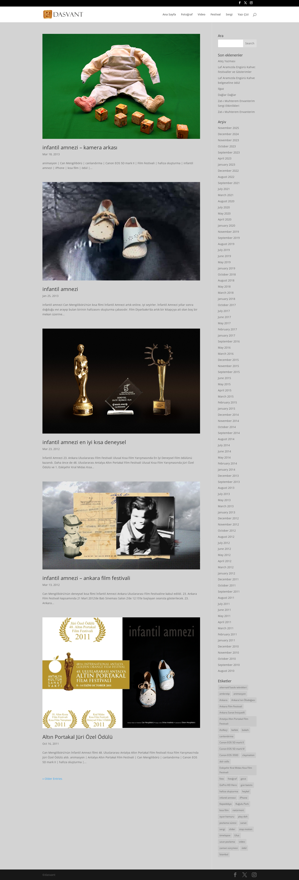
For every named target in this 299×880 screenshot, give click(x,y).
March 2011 (226, 628)
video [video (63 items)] (242, 841)
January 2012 (226, 573)
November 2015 (228, 366)
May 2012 (224, 555)
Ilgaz (221, 89)
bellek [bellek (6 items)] (234, 730)
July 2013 (224, 494)
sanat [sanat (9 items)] (243, 823)
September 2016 (229, 341)
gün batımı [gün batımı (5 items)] (246, 785)
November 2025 (228, 128)
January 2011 (226, 640)
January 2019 (226, 268)
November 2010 (228, 652)
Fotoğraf (187, 14)
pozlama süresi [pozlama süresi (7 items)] (227, 823)
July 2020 (224, 207)
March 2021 (226, 195)
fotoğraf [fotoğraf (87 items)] (232, 778)
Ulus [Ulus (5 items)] (236, 835)
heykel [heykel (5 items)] (245, 791)
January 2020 (226, 225)
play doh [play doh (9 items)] (242, 816)
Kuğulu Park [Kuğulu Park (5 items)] (242, 804)
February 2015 (227, 402)
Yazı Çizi (243, 14)
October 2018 (227, 274)
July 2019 (224, 250)
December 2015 (228, 360)
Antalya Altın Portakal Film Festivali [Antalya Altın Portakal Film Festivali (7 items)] (233, 721)
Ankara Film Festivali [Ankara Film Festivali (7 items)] (230, 706)
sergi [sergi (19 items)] (222, 829)
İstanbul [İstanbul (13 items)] (223, 854)
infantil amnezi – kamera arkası (79, 147)
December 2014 (228, 415)
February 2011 (227, 634)
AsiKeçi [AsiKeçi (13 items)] (223, 730)
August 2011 (226, 598)
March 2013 (226, 506)
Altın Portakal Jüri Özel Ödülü (77, 736)
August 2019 (226, 244)
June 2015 (224, 378)
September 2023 (229, 152)
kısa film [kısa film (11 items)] (224, 810)
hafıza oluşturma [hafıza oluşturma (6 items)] (228, 791)
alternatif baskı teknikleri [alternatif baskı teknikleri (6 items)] (233, 687)
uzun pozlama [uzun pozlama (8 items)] (227, 841)
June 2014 (224, 451)
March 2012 (226, 567)
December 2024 (228, 134)
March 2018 (226, 293)
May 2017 (224, 323)
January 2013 (226, 512)
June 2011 (224, 610)
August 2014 (226, 439)
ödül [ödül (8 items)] (244, 848)
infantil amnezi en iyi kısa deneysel (84, 442)
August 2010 (226, 671)
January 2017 (226, 335)
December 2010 (228, 646)
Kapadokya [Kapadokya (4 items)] (225, 804)
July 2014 (224, 445)
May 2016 (224, 347)
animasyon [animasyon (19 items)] (240, 693)
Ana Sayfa (169, 14)
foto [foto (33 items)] (221, 778)
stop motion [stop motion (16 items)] (245, 829)
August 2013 (226, 488)
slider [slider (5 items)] (232, 829)
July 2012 (224, 543)
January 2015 (226, 408)
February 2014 (227, 463)
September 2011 (229, 591)
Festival (216, 14)
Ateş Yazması (226, 61)
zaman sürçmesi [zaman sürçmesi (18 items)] (228, 848)
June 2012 (224, 549)
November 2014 (228, 421)
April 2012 (224, 561)
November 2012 (228, 524)
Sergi (229, 14)
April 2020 (224, 219)
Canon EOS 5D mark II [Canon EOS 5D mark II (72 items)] (231, 742)
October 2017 (227, 305)
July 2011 (224, 604)
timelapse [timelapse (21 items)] (224, 835)
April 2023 (224, 158)
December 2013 (228, 476)
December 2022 (228, 171)
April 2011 (224, 622)
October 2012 (227, 530)
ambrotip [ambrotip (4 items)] (224, 693)
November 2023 (228, 140)
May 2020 (224, 213)
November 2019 (228, 232)
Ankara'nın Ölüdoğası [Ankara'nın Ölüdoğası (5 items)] (243, 700)
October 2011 (227, 585)
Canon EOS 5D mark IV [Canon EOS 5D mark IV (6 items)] (231, 748)
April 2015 (224, 390)
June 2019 (224, 256)
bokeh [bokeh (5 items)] (245, 730)
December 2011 (228, 579)
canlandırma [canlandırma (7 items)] (226, 736)
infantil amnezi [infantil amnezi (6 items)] (227, 797)
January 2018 (226, 299)
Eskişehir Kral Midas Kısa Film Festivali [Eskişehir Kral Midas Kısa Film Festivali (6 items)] (235, 770)
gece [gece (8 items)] (243, 778)
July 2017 (224, 311)
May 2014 (224, 457)
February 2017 (227, 329)
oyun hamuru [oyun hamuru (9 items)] (226, 816)
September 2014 (229, 433)
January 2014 (226, 469)
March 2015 (226, 396)
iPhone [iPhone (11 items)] (243, 797)
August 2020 (226, 201)
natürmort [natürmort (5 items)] (238, 810)
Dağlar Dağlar (227, 95)
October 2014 (227, 427)
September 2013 (229, 482)
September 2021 (229, 183)
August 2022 (226, 177)
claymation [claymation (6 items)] (248, 755)
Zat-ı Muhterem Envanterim (236, 112)
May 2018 (224, 286)
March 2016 (226, 354)
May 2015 (224, 384)
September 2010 (229, 665)
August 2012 (226, 537)
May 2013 (224, 500)
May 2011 (224, 616)
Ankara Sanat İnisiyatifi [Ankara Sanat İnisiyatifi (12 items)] (232, 712)
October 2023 (227, 146)
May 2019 (224, 262)
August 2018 (226, 280)
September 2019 (229, 238)
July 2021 (224, 189)
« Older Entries (52, 779)
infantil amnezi (60, 289)
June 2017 (224, 317)
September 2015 (229, 372)
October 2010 (227, 659)
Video (201, 14)
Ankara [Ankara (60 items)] (223, 700)
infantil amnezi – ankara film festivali (86, 578)
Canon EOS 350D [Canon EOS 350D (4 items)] (228, 755)
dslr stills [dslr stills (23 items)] (224, 761)
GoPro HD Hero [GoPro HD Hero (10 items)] (228, 785)
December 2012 (228, 518)
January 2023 (226, 164)
